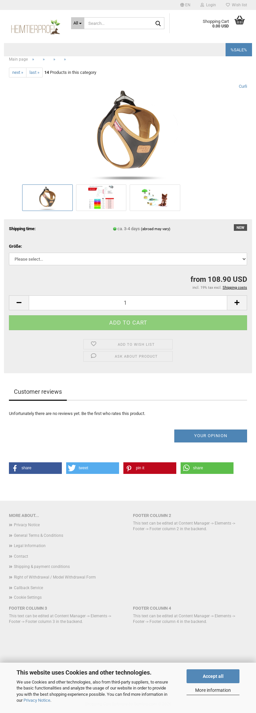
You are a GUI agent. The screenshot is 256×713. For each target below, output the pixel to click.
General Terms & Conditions (38, 535)
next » (17, 72)
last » (34, 72)
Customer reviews (38, 391)
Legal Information (30, 545)
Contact (21, 556)
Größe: (15, 246)
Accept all (213, 676)
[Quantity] (128, 302)
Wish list (236, 5)
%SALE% (239, 49)
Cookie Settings (28, 597)
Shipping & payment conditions (42, 566)
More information (213, 690)
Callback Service (28, 588)
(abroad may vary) (155, 229)
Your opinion (210, 435)
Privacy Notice (36, 700)
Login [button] (208, 5)
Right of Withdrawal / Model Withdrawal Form (55, 577)
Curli (243, 86)
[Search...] (78, 23)
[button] (185, 5)
